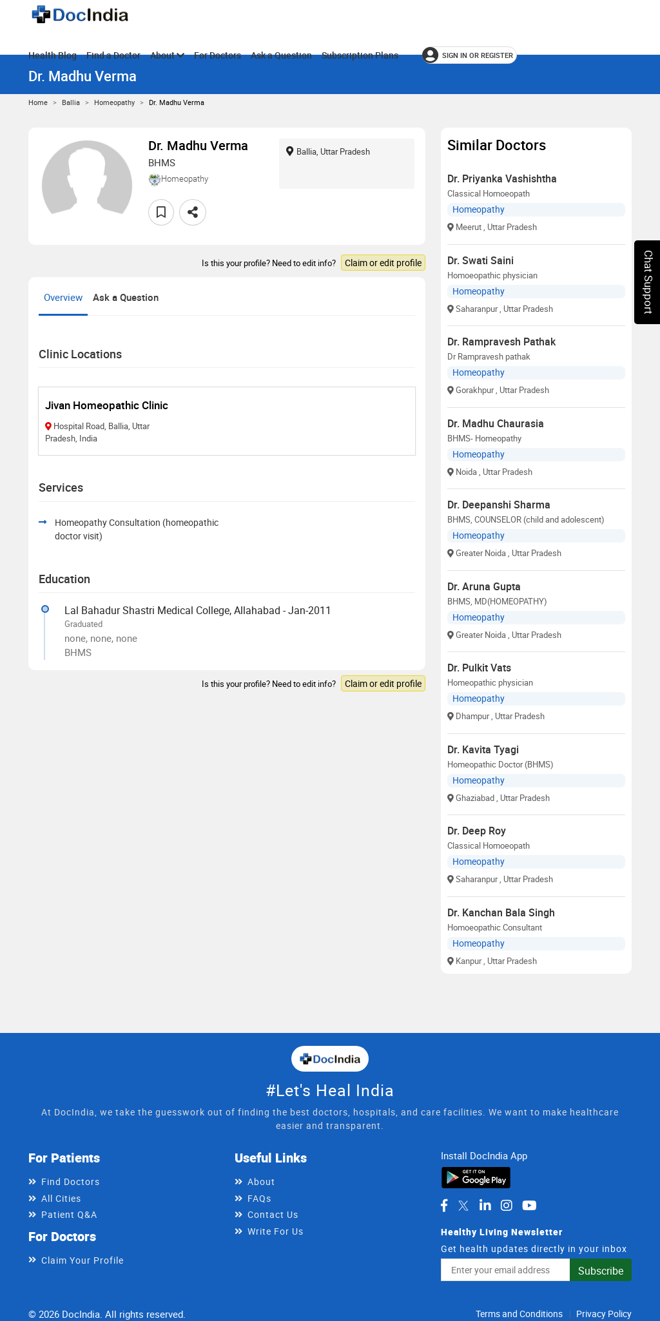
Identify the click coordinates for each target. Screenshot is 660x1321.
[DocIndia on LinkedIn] (485, 1205)
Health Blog (52, 55)
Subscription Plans (360, 55)
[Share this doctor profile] (192, 212)
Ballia (71, 102)
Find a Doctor (113, 55)
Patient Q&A (69, 1214)
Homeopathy (114, 102)
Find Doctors (70, 1181)
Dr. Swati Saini (480, 260)
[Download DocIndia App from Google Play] (476, 1176)
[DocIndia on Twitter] (463, 1205)
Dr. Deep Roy (476, 831)
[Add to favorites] (161, 212)
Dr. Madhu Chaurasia (495, 423)
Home (38, 102)
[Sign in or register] (469, 55)
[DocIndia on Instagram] (506, 1205)
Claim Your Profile (82, 1260)
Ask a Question (281, 55)
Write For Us (276, 1231)
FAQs (259, 1198)
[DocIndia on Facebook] (444, 1205)
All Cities (61, 1198)
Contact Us (273, 1214)
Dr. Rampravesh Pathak (501, 341)
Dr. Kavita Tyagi (483, 749)
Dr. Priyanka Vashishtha (502, 178)
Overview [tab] (63, 297)
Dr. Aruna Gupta (484, 586)
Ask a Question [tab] (126, 297)
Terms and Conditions (519, 1313)
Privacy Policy (604, 1313)
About (167, 55)
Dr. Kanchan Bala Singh (501, 912)
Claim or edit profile (383, 262)
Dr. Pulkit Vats (479, 667)
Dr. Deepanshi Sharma (498, 504)
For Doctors (217, 55)
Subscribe (600, 1271)
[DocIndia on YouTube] (529, 1205)
